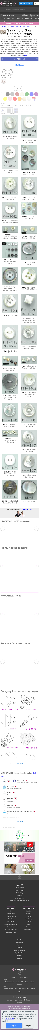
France (17, 981)
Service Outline (19, 887)
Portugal (32, 981)
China (6, 988)
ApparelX (4, 26)
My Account (11, 921)
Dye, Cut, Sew (19, 953)
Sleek (28, 924)
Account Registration (26, 3)
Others (19, 955)
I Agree (13, 1026)
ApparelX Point (19, 898)
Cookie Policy (9, 1019)
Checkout (11, 919)
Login (36, 3)
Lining (29, 916)
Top (11, 911)
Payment (19, 945)
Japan (19, 991)
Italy (22, 981)
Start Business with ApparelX (19, 900)
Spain (26, 981)
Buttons (28, 913)
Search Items (11, 913)
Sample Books (28, 929)
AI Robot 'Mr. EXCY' (11, 929)
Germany (19, 984)
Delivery (19, 947)
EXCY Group (19, 890)
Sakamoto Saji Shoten (23, 26)
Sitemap (19, 958)
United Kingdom (9, 981)
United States (24, 977)
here (25, 55)
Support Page (27, 509)
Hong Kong (18, 988)
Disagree (28, 1026)
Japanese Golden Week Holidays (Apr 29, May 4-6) (19, 23)
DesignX (19, 895)
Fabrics (28, 911)
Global (13, 977)
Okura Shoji (19, 893)
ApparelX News (11, 932)
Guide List (19, 942)
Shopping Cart (11, 916)
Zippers (28, 921)
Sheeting (29, 927)
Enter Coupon (11, 927)
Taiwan (11, 988)
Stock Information (19, 950)
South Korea (25, 988)
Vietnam (33, 988)
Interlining (29, 919)
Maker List (11, 26)
